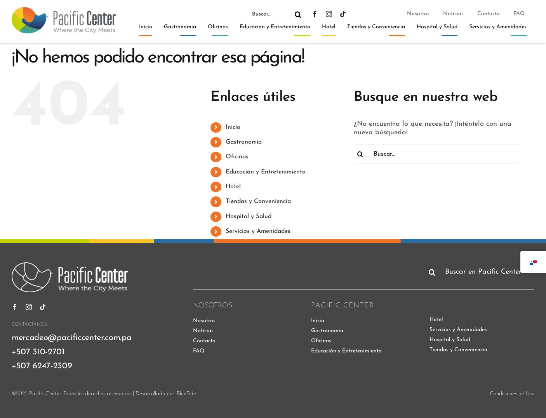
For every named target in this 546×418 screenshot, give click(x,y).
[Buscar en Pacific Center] (480, 272)
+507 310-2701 (38, 352)
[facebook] (315, 14)
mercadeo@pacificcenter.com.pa (71, 337)
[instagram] (329, 14)
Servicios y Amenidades (258, 231)
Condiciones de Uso (512, 394)
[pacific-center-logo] (64, 10)
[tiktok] (343, 14)
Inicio (233, 127)
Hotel (233, 187)
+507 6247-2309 (42, 366)
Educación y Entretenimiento (266, 172)
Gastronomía (244, 142)
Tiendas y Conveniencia (258, 201)
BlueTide (186, 394)
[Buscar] (298, 14)
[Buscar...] (269, 14)
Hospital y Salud (248, 216)
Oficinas (237, 157)
